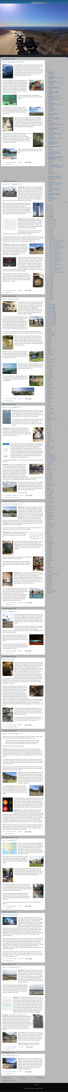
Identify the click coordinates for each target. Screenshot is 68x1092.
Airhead (48, 331)
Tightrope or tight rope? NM (53, 190)
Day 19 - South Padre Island (11, 299)
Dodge (48, 379)
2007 (49, 299)
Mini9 (48, 451)
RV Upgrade (49, 502)
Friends (48, 401)
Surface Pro (49, 541)
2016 (49, 282)
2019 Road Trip (50, 313)
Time (49, 148)
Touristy (48, 550)
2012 (49, 289)
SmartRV (49, 515)
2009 (49, 295)
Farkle (48, 391)
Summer (48, 539)
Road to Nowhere (52, 132)
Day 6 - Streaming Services (10, 915)
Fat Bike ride (49, 394)
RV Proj (48, 495)
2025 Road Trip (50, 323)
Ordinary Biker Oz (52, 81)
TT (13, 400)
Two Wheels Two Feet (53, 164)
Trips (48, 558)
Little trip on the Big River (53, 172)
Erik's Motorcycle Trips (53, 152)
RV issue (49, 493)
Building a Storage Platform (53, 194)
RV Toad (48, 500)
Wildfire (48, 587)
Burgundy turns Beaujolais (53, 92)
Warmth (48, 582)
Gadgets (48, 405)
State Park (49, 536)
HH (47, 415)
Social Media (49, 519)
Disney (48, 377)
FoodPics (49, 398)
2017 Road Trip (50, 308)
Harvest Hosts (50, 413)
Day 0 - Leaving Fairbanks (54, 264)
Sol (47, 521)
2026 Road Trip (50, 325)
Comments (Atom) (12, 1080)
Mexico (48, 449)
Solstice (48, 526)
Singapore (49, 512)
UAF (48, 565)
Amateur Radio (50, 335)
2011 (49, 291)
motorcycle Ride (50, 459)
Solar (48, 522)
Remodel (49, 473)
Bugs (48, 355)
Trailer (48, 551)
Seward (48, 507)
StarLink (48, 534)
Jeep (48, 432)
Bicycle (48, 345)
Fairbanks (49, 388)
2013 (49, 288)
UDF (48, 568)
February (51, 238)
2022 (49, 214)
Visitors (48, 577)
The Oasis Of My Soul (53, 188)
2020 (49, 218)
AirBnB (48, 330)
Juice (48, 435)
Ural (48, 572)
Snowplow (49, 517)
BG (47, 343)
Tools (48, 548)
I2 (47, 422)
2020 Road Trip (9, 164)
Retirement (49, 478)
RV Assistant (49, 490)
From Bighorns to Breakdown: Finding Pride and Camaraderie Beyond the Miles (55, 167)
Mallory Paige (51, 181)
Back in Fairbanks (53, 266)
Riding (48, 483)
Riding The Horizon (52, 123)
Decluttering (49, 376)
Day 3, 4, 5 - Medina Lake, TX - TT (12, 967)
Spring (48, 532)
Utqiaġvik (49, 575)
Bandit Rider (51, 108)
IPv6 (48, 429)
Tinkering (49, 544)
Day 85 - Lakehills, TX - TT (54, 270)
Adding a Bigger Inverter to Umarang (55, 77)
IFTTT (48, 423)
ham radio (49, 412)
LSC (48, 442)
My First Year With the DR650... (54, 153)
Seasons (49, 505)
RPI (47, 486)
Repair (48, 475)
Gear (48, 406)
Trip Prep (49, 556)
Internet (48, 425)
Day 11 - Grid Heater (8, 659)
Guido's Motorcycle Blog (53, 193)
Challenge (49, 360)
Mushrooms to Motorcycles (54, 176)
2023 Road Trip (50, 319)
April (50, 234)
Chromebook (49, 362)
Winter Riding (49, 590)
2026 (49, 207)
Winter (48, 589)
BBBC (48, 342)
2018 (49, 278)
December (51, 219)
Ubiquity (48, 567)
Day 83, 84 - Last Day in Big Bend (56, 272)
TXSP (48, 563)
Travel (48, 553)
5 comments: (20, 602)
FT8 (47, 403)
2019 (49, 276)
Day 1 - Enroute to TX (53, 262)
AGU (48, 326)
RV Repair (15, 726)
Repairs (48, 476)
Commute (49, 369)
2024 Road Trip (50, 321)
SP (47, 529)
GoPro (48, 410)
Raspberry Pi (49, 469)
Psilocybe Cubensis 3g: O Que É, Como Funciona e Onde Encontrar (55, 178)
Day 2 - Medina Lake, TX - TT (11, 1055)
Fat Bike (48, 393)
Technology (49, 543)
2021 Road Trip (50, 316)
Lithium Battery (50, 440)
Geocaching (49, 408)
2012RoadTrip (50, 304)
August (51, 227)
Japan (48, 430)
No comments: (20, 958)
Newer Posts (6, 1078)
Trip (47, 555)
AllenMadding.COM (52, 128)
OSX (48, 466)
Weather (48, 585)
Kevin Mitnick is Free (52, 199)
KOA (48, 439)
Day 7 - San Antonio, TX (9, 840)
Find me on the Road (53, 91)
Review (48, 481)
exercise (48, 384)
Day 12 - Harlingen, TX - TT (10, 611)
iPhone (48, 427)
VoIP (48, 579)
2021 (49, 216)
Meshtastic (49, 447)
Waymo (48, 584)
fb (47, 396)
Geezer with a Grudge (53, 117)
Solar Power (49, 524)
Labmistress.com (52, 197)
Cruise (48, 374)
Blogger (48, 348)
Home (23, 1078)
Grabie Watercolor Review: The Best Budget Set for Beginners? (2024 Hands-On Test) (55, 184)
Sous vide (49, 527)
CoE (48, 367)
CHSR (48, 364)
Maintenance (15, 497)
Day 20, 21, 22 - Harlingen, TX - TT (12, 184)
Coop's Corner (51, 102)
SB (47, 503)
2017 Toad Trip (50, 309)
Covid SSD (49, 372)
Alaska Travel (49, 333)
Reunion (48, 480)
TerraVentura (50, 73)
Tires (48, 546)
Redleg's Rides (51, 76)
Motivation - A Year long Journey (54, 133)
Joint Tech (49, 434)
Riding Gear (49, 485)
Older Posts (40, 1078)
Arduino (48, 338)
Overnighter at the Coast (53, 114)
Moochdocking (50, 454)
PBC (48, 468)
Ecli (47, 381)
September (51, 225)
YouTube (49, 592)
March (50, 236)
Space (48, 531)
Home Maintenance (51, 418)
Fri (47, 400)
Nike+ (48, 463)
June (50, 231)
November (51, 221)
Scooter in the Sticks (53, 141)
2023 (49, 212)
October (51, 223)
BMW (48, 352)
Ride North (50, 171)
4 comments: (20, 495)
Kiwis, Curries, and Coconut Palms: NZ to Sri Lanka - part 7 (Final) (56, 99)
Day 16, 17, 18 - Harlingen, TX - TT (12, 407)
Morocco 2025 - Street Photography (55, 124)
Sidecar (48, 510)
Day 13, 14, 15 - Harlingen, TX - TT (12, 504)
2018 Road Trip (50, 311)
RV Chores (49, 492)
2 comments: (20, 162)
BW (47, 357)
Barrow (48, 340)
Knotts (48, 437)
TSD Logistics (50, 560)
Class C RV (49, 366)
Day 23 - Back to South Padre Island (13, 62)
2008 (49, 297)
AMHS (48, 337)
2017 (49, 280)
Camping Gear (50, 359)
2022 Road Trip (50, 318)
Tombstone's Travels (53, 86)
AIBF (48, 328)
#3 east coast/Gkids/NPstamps (54, 88)
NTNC (48, 464)
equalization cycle (7, 469)
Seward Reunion (50, 509)
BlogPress (49, 350)
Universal (49, 570)
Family (48, 389)
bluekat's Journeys (52, 113)
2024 (49, 210)
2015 (49, 284)
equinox (48, 383)
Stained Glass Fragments (53, 129)
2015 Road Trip (50, 306)
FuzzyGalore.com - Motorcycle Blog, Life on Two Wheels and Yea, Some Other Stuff (56, 157)
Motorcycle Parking (51, 458)
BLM (48, 347)
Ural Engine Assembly (51, 573)
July (50, 229)
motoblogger (49, 456)
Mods (48, 452)
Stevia (48, 538)
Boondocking (49, 354)
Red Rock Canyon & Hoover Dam (55, 138)
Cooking (48, 371)
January (51, 274)
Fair (47, 386)
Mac (48, 444)
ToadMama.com (51, 137)
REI (47, 471)
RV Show (49, 498)
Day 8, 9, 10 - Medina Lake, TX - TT (13, 733)
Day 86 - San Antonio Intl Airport (56, 268)
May (50, 233)
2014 (49, 286)
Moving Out (49, 461)
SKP (48, 514)
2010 (49, 293)
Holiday (48, 417)
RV (47, 488)
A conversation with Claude (53, 109)
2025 (49, 208)
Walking (48, 580)
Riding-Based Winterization (53, 143)
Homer (48, 420)
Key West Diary (51, 72)
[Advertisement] (23, 173)
